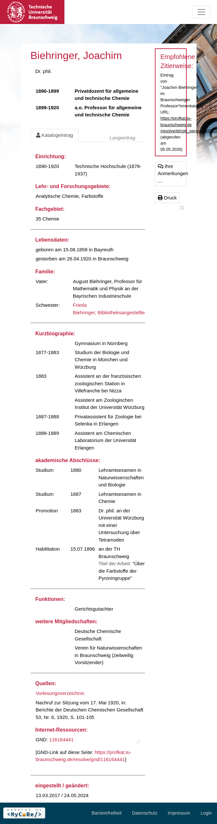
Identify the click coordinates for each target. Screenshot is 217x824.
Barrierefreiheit (107, 813)
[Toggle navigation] (201, 12)
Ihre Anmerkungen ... (172, 173)
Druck (167, 197)
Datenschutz (144, 813)
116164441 (61, 739)
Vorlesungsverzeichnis (60, 693)
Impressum (179, 813)
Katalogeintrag (54, 135)
